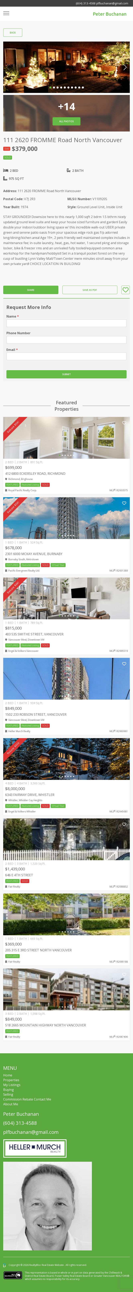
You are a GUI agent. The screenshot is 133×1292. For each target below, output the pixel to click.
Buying (8, 1089)
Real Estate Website (53, 1265)
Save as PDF (90, 290)
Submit (66, 374)
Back (13, 32)
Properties (11, 1080)
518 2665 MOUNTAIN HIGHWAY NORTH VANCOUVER (45, 1025)
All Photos (66, 121)
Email (12, 350)
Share (30, 290)
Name (12, 316)
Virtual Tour (58, 565)
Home (7, 1075)
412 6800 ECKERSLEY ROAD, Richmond (35, 474)
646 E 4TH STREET (19, 875)
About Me (10, 1104)
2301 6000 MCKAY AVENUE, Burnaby (33, 554)
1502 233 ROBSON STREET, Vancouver (35, 714)
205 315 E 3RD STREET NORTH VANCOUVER (38, 950)
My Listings (11, 1085)
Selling (8, 1094)
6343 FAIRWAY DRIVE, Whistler (29, 795)
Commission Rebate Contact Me (27, 1099)
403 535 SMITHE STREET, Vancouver (34, 634)
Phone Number (18, 333)
